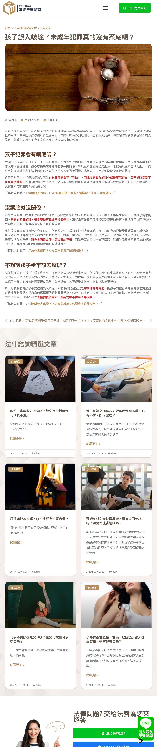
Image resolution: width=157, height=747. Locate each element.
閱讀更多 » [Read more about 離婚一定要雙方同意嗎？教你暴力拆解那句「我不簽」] (17, 438)
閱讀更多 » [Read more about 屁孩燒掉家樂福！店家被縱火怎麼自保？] (17, 542)
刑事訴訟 (45, 28)
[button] (105, 8)
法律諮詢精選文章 (25, 28)
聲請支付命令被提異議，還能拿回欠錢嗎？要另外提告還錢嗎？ (113, 520)
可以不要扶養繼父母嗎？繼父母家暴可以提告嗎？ (39, 639)
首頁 (8, 28)
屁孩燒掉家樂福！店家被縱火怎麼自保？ (39, 518)
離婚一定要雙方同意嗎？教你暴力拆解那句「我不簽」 (39, 412)
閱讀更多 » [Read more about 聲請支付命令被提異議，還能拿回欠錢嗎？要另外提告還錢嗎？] (93, 562)
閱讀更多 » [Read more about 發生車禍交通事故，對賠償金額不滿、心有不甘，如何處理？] (93, 444)
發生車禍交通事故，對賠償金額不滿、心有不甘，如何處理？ (115, 412)
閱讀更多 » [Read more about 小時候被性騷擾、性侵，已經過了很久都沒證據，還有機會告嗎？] (93, 675)
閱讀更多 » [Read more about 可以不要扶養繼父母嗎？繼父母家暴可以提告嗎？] (17, 665)
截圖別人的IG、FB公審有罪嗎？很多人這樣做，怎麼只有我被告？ (71, 193)
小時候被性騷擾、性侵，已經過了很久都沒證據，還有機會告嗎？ (115, 639)
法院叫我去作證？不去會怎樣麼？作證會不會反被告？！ (64, 303)
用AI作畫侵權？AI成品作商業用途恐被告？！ (57, 250)
